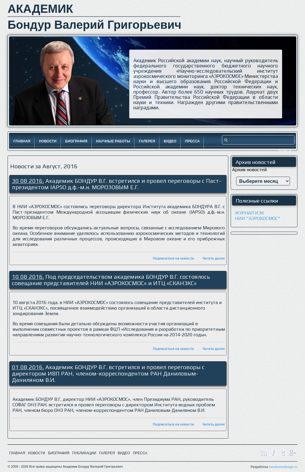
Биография (76, 141)
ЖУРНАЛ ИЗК (249, 213)
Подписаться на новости (173, 258)
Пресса (192, 141)
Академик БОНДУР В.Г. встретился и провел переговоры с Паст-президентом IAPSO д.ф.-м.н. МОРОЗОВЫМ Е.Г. (116, 183)
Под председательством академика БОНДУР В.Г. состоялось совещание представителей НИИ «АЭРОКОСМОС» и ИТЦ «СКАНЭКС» (111, 279)
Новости (47, 141)
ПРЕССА (140, 453)
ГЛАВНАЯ (17, 453)
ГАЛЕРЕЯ (107, 453)
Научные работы (113, 141)
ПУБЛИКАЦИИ (84, 453)
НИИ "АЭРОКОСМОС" (257, 218)
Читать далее (213, 258)
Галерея (147, 141)
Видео (170, 141)
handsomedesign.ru (283, 467)
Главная (21, 141)
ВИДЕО (124, 453)
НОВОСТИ (36, 453)
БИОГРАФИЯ (58, 453)
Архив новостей (249, 169)
